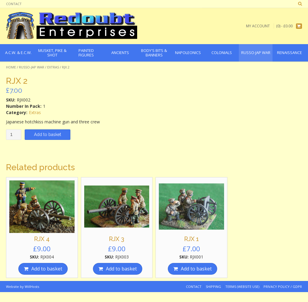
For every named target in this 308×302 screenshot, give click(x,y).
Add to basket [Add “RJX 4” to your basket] (46, 268)
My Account (258, 26)
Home (11, 67)
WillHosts (32, 286)
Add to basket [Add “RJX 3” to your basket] (121, 268)
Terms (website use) (242, 286)
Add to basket (47, 134)
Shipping (213, 286)
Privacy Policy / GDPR (282, 286)
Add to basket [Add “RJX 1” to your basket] (196, 268)
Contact (14, 4)
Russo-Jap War (31, 67)
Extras (53, 67)
